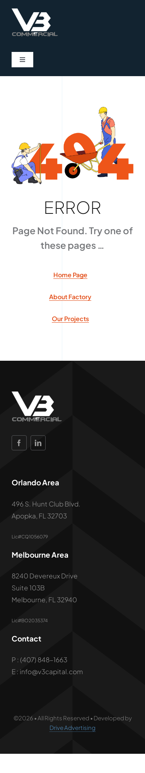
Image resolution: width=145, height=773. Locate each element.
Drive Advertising (72, 727)
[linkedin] (38, 442)
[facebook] (19, 442)
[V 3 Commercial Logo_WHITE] (35, 11)
